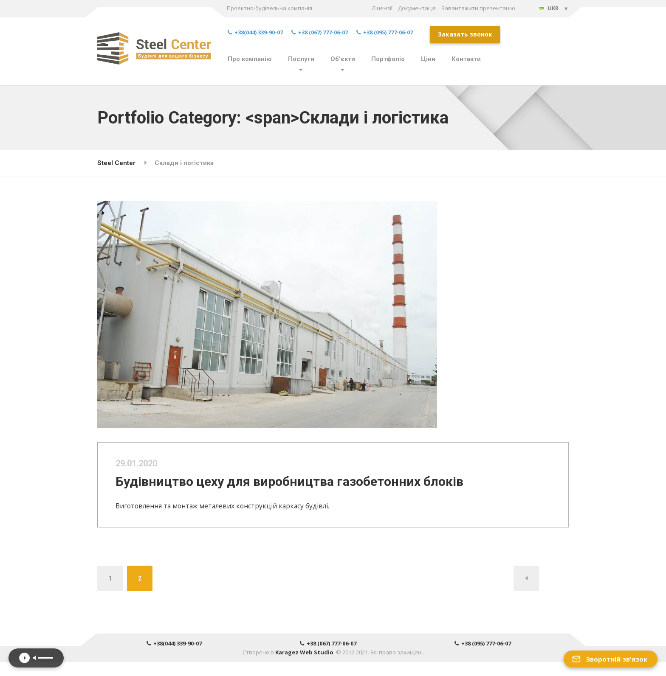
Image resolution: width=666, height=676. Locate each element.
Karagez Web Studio (304, 666)
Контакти (466, 59)
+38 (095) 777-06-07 (384, 32)
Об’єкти (342, 59)
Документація (417, 8)
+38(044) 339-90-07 (255, 32)
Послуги (301, 59)
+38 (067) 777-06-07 (319, 32)
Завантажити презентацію (478, 8)
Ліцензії (382, 8)
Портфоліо (388, 59)
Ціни (428, 59)
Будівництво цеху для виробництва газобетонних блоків (298, 487)
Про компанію (250, 59)
